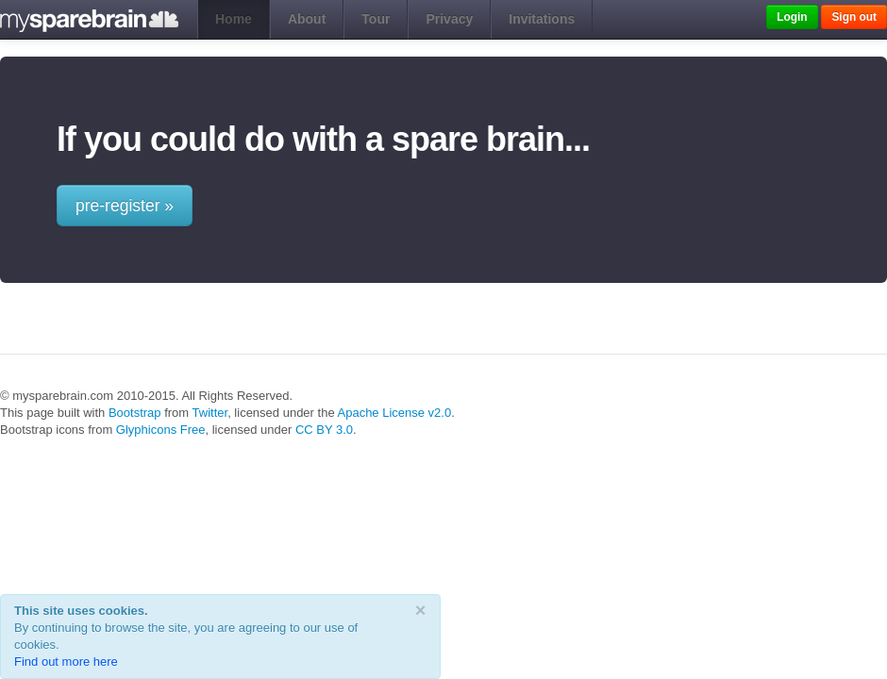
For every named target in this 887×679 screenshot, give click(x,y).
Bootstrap (135, 413)
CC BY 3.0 (324, 429)
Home (233, 18)
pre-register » (124, 205)
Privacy (449, 18)
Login (792, 17)
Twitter (210, 413)
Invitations (542, 18)
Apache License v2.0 (395, 413)
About (307, 18)
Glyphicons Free (161, 429)
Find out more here (66, 661)
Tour (375, 18)
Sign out (854, 17)
